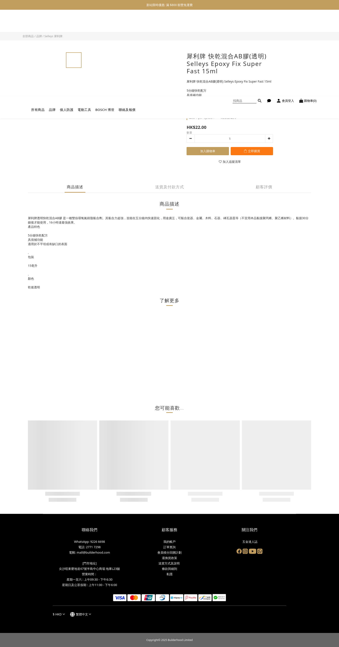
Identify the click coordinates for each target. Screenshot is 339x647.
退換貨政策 (169, 558)
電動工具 (84, 23)
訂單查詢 (169, 547)
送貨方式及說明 (169, 563)
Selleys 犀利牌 (53, 36)
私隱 (169, 574)
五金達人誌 (249, 542)
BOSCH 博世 (104, 23)
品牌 (52, 23)
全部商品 (28, 36)
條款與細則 (169, 569)
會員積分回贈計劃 (169, 552)
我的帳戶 (169, 542)
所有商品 (38, 23)
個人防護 (66, 23)
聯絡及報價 (127, 23)
